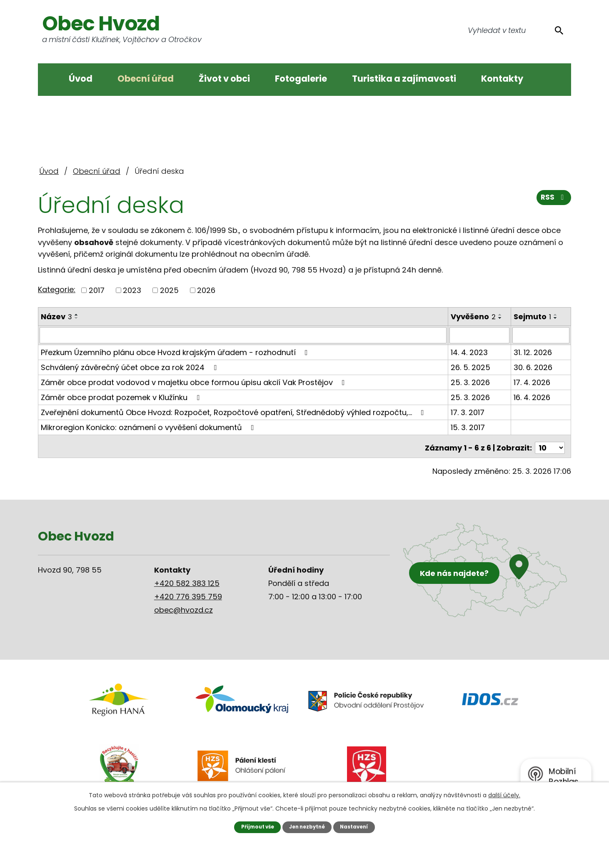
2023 (132, 290)
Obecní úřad (145, 79)
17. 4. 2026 (532, 382)
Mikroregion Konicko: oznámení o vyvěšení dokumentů (149, 427)
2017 (97, 290)
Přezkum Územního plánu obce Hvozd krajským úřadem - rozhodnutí (176, 352)
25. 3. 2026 (470, 382)
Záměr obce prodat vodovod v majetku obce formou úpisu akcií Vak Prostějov (194, 382)
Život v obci (224, 79)
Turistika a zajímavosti (404, 79)
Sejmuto (533, 316)
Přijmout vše (254, 826)
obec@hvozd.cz (183, 606)
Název (56, 316)
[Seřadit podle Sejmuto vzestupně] (556, 314)
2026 (206, 290)
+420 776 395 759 (188, 593)
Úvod (80, 79)
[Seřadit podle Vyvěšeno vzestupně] (500, 314)
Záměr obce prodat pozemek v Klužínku (122, 397)
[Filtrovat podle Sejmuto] (541, 335)
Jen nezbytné (307, 826)
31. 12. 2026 (533, 352)
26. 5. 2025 (471, 367)
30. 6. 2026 (533, 367)
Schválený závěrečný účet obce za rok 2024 (130, 367)
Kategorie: (56, 289)
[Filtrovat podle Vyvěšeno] (480, 335)
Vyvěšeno (473, 316)
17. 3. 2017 (468, 412)
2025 (169, 290)
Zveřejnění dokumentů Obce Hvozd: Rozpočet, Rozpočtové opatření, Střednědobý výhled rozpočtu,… (234, 412)
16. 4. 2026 (532, 397)
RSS (553, 200)
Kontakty (502, 79)
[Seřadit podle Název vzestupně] (76, 314)
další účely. (504, 795)
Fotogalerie (301, 79)
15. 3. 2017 (468, 427)
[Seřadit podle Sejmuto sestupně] (556, 318)
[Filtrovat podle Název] (243, 335)
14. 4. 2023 (469, 352)
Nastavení (357, 826)
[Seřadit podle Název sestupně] (76, 318)
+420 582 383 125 (187, 580)
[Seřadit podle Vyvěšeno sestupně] (500, 318)
